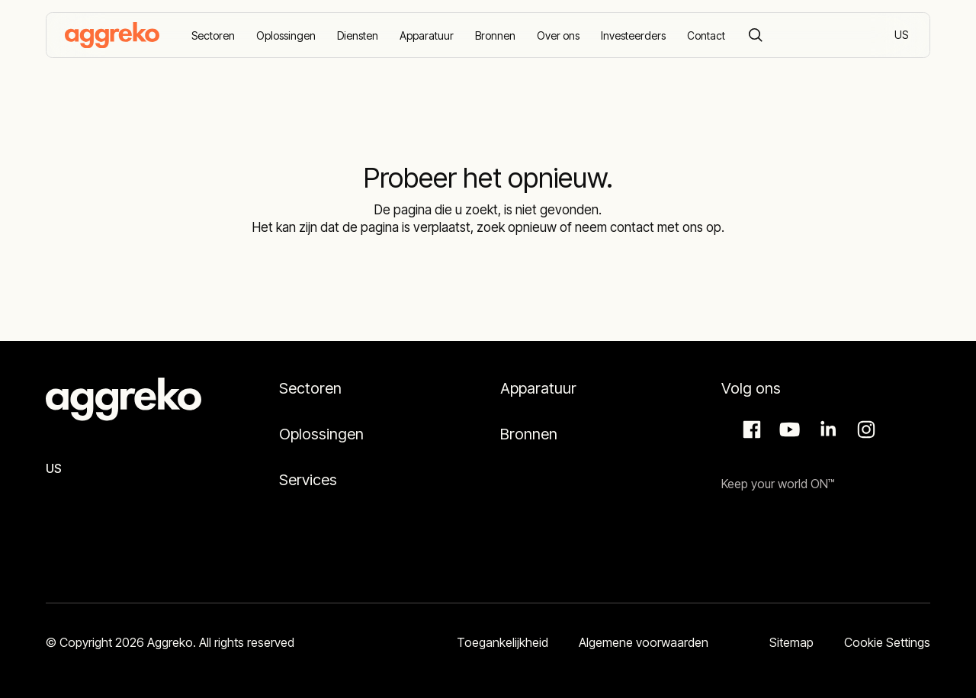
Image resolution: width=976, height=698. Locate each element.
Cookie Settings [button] (887, 642)
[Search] (755, 35)
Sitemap (791, 642)
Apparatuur (538, 388)
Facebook (749, 429)
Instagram (864, 429)
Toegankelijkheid (502, 642)
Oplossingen (321, 434)
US (902, 36)
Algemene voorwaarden (643, 642)
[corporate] (112, 35)
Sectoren (310, 388)
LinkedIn (826, 429)
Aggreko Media (788, 429)
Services (308, 480)
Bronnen (528, 434)
